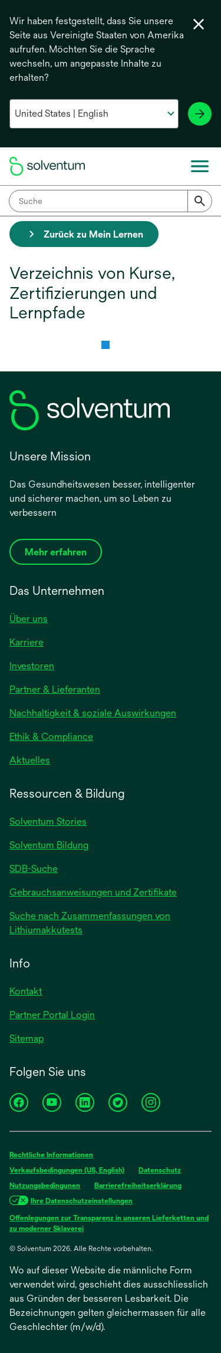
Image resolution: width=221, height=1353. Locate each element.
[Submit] (200, 201)
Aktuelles (29, 760)
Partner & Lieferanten (54, 689)
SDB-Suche (33, 868)
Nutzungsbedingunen (44, 1185)
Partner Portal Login (52, 1014)
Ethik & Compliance (51, 736)
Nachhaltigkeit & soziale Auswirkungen (92, 713)
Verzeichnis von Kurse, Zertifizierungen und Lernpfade (92, 293)
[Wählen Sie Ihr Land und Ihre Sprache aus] (94, 114)
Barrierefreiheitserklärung (138, 1185)
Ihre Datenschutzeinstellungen (82, 1201)
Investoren (31, 665)
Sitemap (26, 1038)
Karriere (26, 642)
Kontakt (25, 991)
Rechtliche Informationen (51, 1155)
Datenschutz (159, 1170)
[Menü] (200, 166)
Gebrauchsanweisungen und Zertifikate (93, 892)
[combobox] (110, 201)
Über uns (28, 618)
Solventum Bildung (48, 845)
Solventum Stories (48, 821)
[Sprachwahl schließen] (199, 24)
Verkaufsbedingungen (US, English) (66, 1170)
